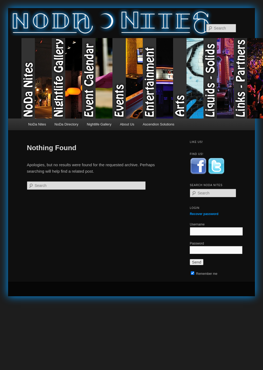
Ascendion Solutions (158, 124)
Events (127, 78)
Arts (188, 78)
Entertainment (158, 78)
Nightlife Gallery (67, 78)
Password (197, 243)
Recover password (204, 214)
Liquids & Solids (218, 78)
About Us (127, 124)
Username (197, 224)
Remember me (204, 274)
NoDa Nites (36, 78)
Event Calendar (97, 78)
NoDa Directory (66, 124)
